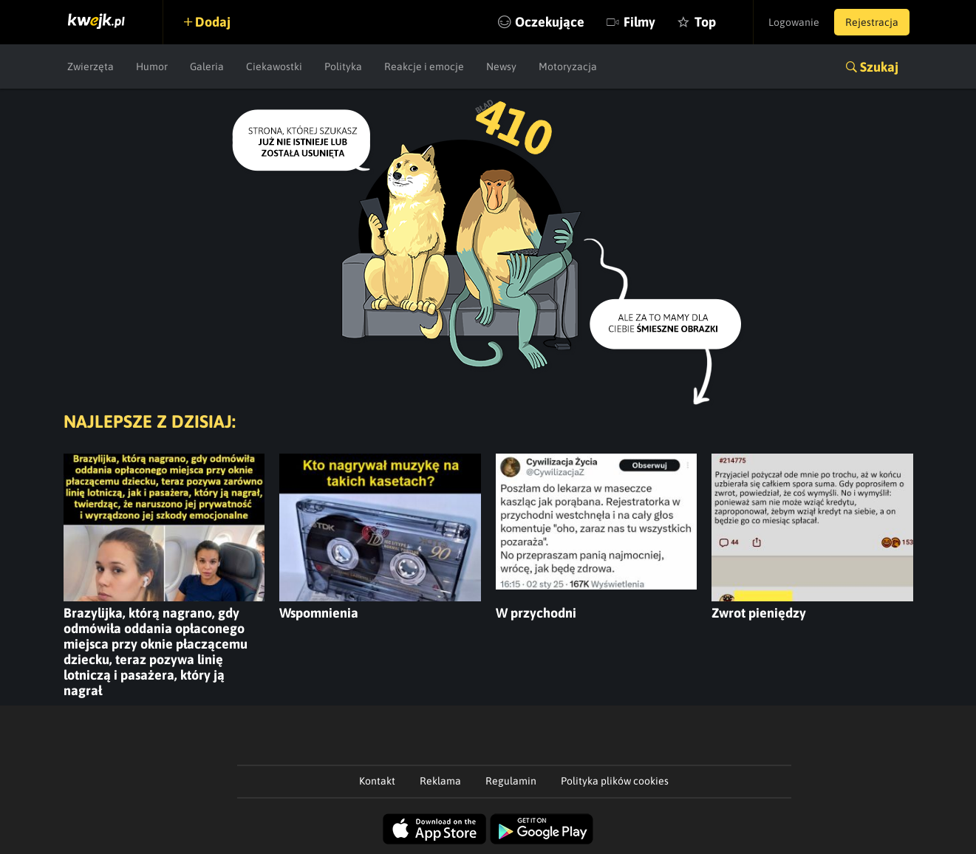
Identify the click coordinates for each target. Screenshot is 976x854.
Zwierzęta (90, 66)
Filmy (639, 22)
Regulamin (510, 781)
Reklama (440, 781)
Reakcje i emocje (424, 66)
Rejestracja (871, 22)
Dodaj (213, 22)
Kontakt (377, 781)
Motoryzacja (568, 66)
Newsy (501, 66)
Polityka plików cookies (615, 781)
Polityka (343, 66)
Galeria (207, 66)
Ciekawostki (274, 66)
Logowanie (793, 22)
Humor (152, 66)
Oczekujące (549, 22)
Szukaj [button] (879, 67)
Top (705, 22)
